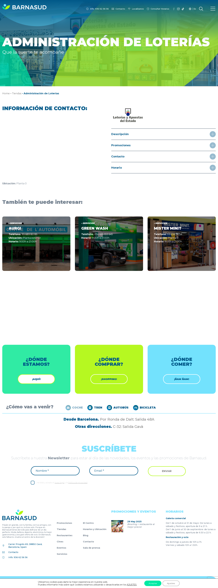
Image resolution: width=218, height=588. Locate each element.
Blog (85, 535)
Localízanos (138, 9)
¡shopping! (109, 379)
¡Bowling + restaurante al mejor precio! (141, 525)
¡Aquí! (36, 379)
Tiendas (16, 93)
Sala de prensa (91, 548)
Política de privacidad (77, 482)
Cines (60, 541)
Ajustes (171, 583)
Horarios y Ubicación (94, 529)
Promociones (64, 523)
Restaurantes (64, 535)
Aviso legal (59, 482)
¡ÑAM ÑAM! (181, 379)
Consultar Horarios (160, 9)
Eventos (61, 548)
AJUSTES (132, 584)
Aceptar (153, 583)
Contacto (120, 9)
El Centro (88, 523)
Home (6, 93)
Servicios (62, 554)
